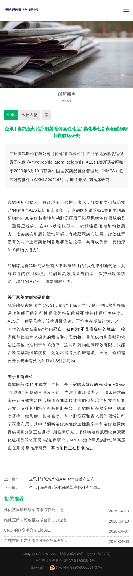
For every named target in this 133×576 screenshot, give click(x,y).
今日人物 (30, 114)
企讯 (11, 114)
